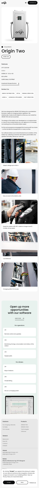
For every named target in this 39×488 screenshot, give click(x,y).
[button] (26, 3)
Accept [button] (9, 482)
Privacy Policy (7, 477)
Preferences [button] (33, 483)
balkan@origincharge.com (10, 462)
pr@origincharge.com (9, 454)
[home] (4, 2)
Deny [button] (22, 482)
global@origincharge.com (10, 452)
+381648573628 (7, 464)
